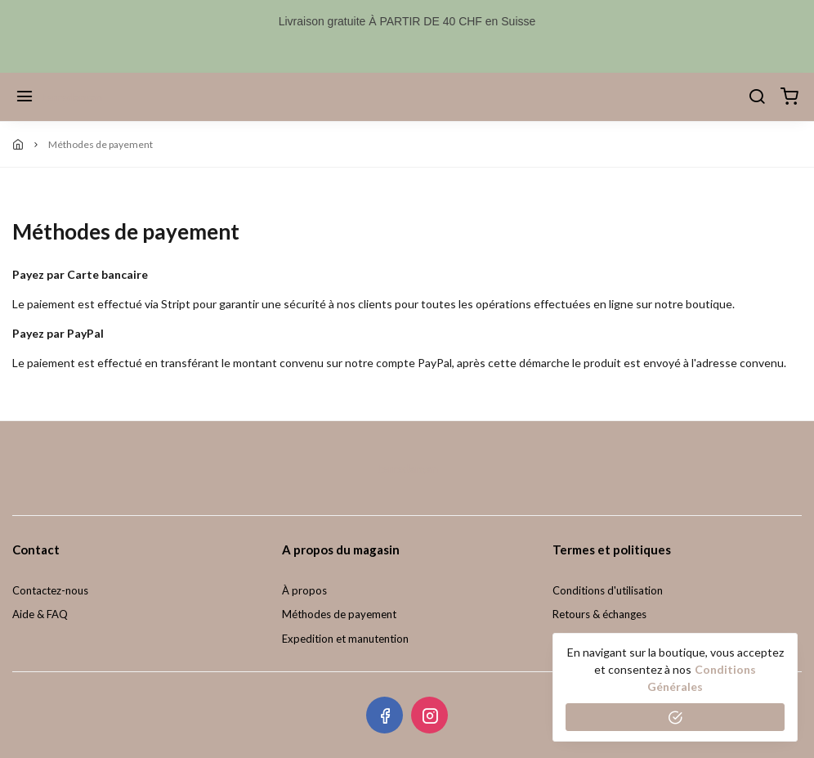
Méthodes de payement (339, 614)
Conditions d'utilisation (607, 590)
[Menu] (24, 97)
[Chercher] (757, 97)
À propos (304, 590)
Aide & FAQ (40, 614)
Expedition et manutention (345, 638)
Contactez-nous (50, 590)
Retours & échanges (599, 614)
